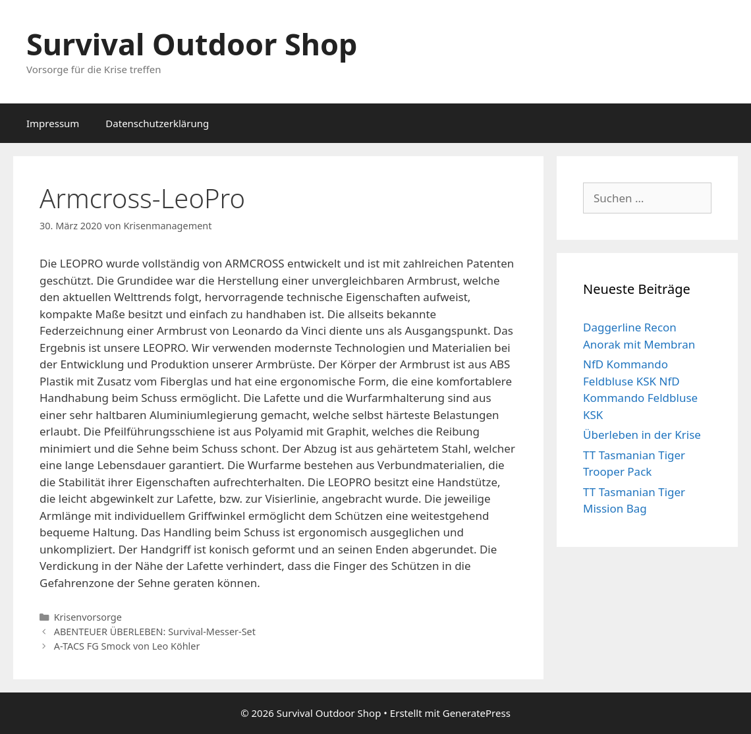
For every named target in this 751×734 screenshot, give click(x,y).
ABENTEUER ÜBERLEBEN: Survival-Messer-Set (155, 631)
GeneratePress (477, 713)
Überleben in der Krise (642, 434)
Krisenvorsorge (88, 617)
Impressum (52, 123)
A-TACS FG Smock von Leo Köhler (127, 646)
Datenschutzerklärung (157, 123)
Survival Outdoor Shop (192, 44)
